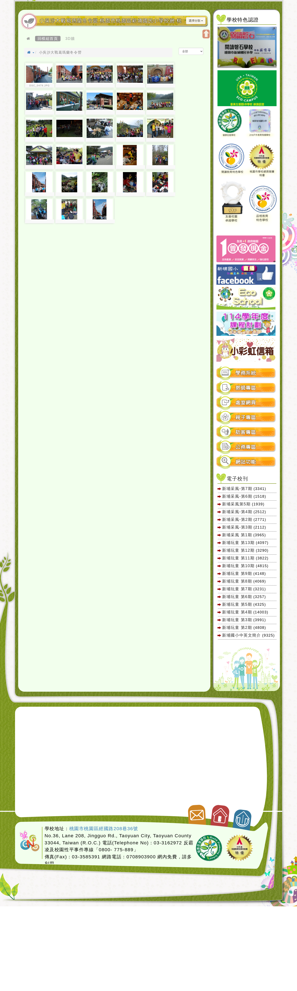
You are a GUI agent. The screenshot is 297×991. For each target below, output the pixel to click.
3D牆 (70, 39)
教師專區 (245, 387)
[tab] (246, 373)
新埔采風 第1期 (237, 535)
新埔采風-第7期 (237, 488)
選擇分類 (196, 20)
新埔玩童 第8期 (237, 581)
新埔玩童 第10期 (238, 565)
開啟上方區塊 (206, 34)
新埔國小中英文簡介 (241, 635)
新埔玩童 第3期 (237, 619)
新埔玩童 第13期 (238, 542)
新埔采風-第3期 (237, 527)
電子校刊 (237, 478)
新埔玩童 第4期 (237, 612)
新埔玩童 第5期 (237, 604)
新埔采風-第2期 (237, 519)
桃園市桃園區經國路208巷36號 (103, 828)
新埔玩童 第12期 (238, 550)
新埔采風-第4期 (237, 511)
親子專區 (245, 417)
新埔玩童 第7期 (237, 589)
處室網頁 (245, 402)
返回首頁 (220, 814)
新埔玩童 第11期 (238, 558)
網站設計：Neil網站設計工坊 (29, 841)
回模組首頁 (48, 39)
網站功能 (245, 462)
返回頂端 (243, 818)
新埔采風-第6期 (237, 496)
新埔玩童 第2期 (237, 627)
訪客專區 (245, 432)
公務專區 (245, 447)
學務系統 (245, 373)
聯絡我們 (196, 813)
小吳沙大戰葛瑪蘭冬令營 (60, 52)
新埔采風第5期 (236, 504)
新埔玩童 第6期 (237, 596)
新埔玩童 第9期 (237, 573)
